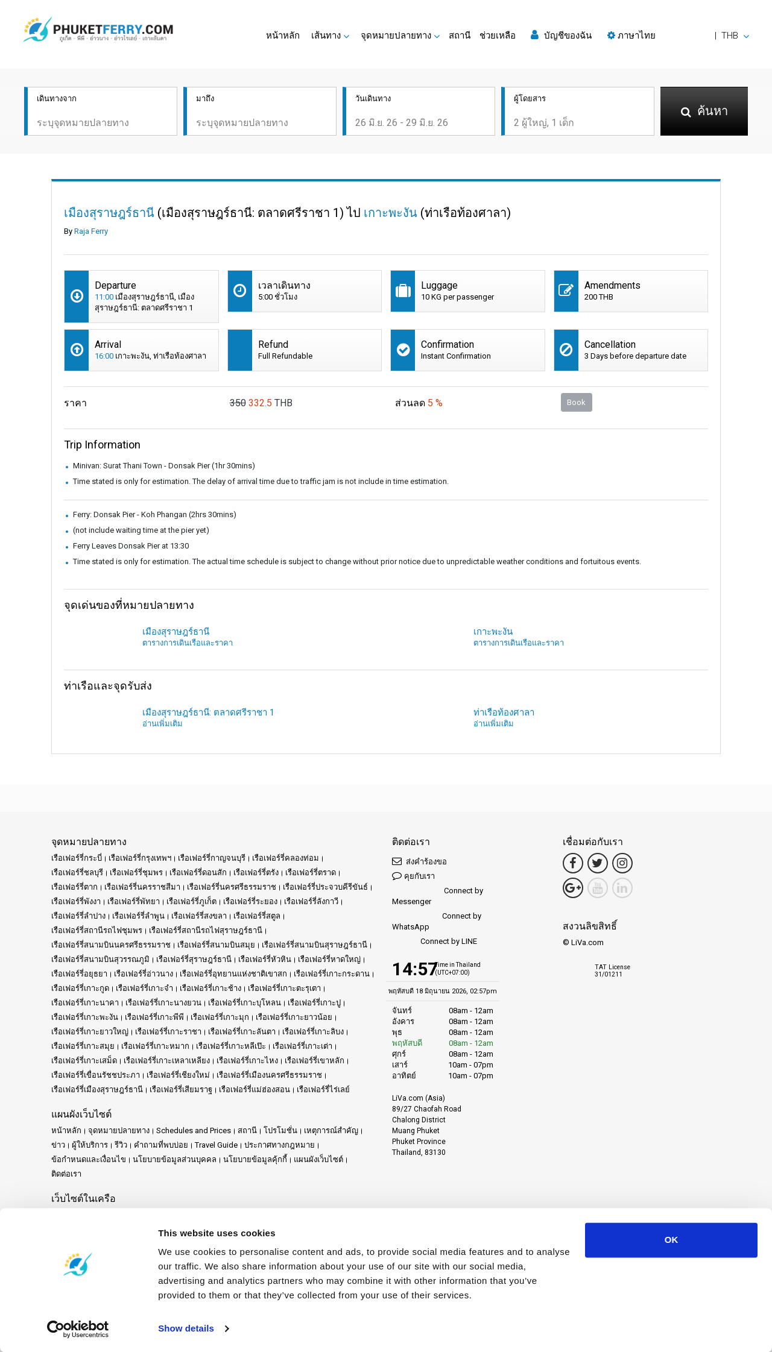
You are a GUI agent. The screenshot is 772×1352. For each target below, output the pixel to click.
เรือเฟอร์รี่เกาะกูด (80, 988)
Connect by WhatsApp (436, 921)
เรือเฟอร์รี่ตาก (74, 886)
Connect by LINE (434, 942)
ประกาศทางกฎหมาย (279, 1144)
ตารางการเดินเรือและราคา (187, 642)
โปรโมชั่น (280, 1130)
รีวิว (121, 1144)
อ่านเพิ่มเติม (162, 723)
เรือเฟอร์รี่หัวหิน (264, 959)
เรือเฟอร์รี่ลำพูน (138, 915)
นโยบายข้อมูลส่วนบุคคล (175, 1159)
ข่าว (58, 1144)
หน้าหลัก (283, 35)
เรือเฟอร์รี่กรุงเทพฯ (140, 858)
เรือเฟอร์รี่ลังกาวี (311, 901)
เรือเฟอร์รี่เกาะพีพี (154, 1017)
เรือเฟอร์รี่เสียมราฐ (181, 1089)
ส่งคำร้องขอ (419, 861)
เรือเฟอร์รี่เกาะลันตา (242, 1031)
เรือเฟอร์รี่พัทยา (133, 901)
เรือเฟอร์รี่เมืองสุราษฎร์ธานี (97, 1089)
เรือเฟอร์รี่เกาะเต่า (302, 1046)
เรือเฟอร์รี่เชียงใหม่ (178, 1075)
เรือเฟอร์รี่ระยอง (250, 901)
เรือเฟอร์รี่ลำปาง (78, 915)
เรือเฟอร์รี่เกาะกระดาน (332, 973)
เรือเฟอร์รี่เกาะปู (314, 1002)
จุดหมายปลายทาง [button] (396, 35)
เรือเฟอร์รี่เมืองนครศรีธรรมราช (269, 1075)
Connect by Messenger (437, 896)
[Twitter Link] (597, 863)
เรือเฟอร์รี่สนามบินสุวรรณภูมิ (100, 959)
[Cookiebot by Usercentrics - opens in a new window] (78, 1328)
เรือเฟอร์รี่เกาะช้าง (210, 988)
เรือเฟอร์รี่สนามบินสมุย (216, 944)
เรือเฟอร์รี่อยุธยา (79, 973)
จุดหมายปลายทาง (119, 1130)
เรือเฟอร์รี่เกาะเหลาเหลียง (167, 1060)
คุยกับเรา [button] (413, 875)
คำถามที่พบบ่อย (161, 1144)
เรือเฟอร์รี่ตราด (310, 872)
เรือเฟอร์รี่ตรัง (256, 872)
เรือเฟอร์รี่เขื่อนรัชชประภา (95, 1075)
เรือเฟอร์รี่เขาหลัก (314, 1060)
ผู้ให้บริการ (90, 1144)
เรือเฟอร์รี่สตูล (256, 915)
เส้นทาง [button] (326, 35)
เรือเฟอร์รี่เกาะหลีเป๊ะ (231, 1046)
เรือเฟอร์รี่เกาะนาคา (85, 1002)
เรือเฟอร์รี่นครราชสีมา (142, 886)
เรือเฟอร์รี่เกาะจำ (144, 988)
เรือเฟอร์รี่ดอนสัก (198, 872)
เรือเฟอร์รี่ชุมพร (136, 872)
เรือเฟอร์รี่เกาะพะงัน (84, 1017)
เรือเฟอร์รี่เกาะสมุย (83, 1046)
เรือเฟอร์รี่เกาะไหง (247, 1060)
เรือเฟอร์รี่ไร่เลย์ (323, 1089)
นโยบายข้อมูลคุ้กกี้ (255, 1159)
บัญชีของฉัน (561, 35)
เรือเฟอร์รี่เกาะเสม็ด (84, 1060)
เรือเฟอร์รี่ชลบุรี (77, 872)
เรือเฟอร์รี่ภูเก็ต (191, 901)
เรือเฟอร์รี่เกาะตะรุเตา (284, 988)
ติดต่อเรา (66, 1173)
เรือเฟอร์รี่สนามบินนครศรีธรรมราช (111, 944)
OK (672, 1239)
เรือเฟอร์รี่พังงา (76, 901)
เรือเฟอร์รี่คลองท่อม (285, 858)
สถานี (459, 35)
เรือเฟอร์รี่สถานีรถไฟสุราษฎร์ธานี (205, 930)
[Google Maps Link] (573, 888)
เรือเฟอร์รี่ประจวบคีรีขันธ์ (325, 886)
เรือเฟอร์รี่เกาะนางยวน (163, 1002)
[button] (678, 35)
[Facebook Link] (573, 863)
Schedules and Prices (193, 1130)
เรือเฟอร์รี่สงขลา (199, 915)
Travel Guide (216, 1144)
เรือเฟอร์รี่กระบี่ (76, 858)
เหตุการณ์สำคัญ (331, 1130)
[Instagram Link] (622, 863)
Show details (186, 1328)
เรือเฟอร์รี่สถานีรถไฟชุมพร (96, 930)
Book (576, 402)
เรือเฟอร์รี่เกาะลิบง (313, 1031)
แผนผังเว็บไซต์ (318, 1159)
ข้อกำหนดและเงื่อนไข (88, 1159)
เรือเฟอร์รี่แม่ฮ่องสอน (254, 1089)
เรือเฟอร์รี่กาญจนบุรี (211, 858)
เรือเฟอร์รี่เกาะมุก (220, 1017)
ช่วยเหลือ (497, 35)
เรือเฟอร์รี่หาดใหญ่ (329, 959)
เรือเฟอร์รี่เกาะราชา (168, 1031)
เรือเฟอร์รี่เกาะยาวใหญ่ (89, 1031)
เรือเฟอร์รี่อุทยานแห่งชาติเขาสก (233, 973)
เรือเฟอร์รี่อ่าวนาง (143, 973)
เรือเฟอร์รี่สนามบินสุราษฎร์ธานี (314, 944)
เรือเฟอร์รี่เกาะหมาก (155, 1046)
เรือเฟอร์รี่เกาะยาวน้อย (294, 1017)
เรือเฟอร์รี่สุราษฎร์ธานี (194, 959)
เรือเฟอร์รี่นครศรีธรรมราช (231, 886)
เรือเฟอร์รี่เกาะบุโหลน (244, 1002)
